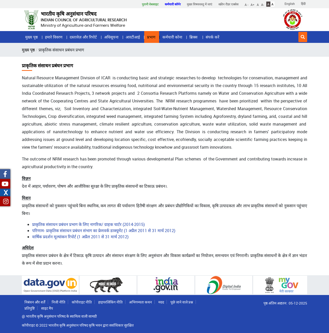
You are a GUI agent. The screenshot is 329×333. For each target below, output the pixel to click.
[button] (302, 37)
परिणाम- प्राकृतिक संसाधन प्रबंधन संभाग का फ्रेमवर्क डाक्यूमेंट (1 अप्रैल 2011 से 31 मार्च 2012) (103, 230)
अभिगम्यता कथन (140, 302)
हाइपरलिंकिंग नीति (110, 302)
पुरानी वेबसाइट (150, 4)
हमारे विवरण (53, 37)
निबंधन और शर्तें (34, 302)
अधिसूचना (111, 37)
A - (246, 4)
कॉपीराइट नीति (82, 302)
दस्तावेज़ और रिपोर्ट (83, 37)
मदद (161, 302)
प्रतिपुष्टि (29, 308)
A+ (252, 4)
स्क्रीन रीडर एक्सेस (228, 4)
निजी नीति (58, 302)
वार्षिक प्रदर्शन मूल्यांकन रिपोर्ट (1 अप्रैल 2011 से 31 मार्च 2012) (80, 237)
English (290, 3)
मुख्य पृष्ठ (31, 37)
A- (262, 4)
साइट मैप (47, 308)
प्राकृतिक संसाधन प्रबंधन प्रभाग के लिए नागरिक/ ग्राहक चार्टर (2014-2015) (88, 224)
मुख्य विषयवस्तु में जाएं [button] (199, 4)
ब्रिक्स (193, 37)
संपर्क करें (212, 37)
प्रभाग (151, 37)
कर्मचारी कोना (172, 37)
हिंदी (303, 3)
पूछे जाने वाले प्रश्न (181, 302)
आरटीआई (133, 37)
